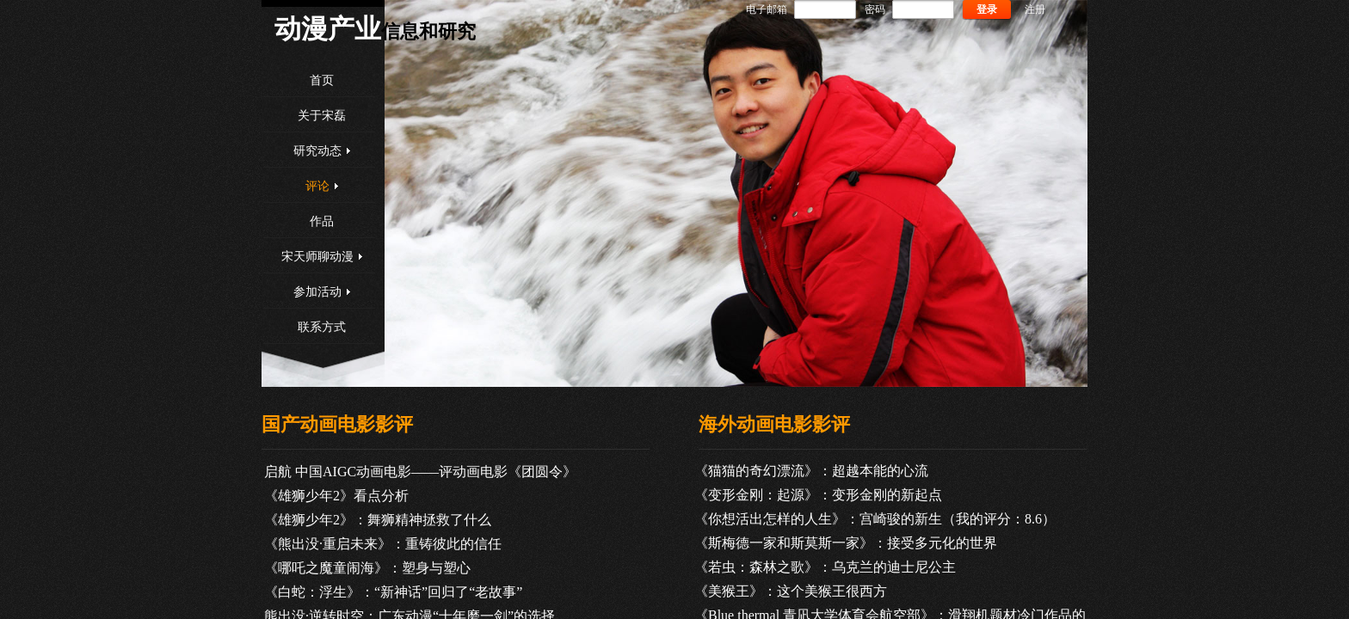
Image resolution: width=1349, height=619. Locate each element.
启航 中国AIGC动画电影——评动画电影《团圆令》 (420, 471)
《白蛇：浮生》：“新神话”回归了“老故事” (393, 592)
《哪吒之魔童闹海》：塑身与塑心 (367, 568)
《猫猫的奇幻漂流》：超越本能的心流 (811, 470)
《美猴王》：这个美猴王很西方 (790, 591)
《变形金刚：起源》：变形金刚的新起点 (818, 494)
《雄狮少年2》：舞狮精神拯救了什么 (377, 519)
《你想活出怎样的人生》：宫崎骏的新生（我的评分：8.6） (875, 519)
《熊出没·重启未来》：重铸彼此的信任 (383, 543)
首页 (322, 80)
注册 (1035, 9)
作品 (322, 221)
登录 (986, 9)
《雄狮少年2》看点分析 (336, 495)
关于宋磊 (322, 115)
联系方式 (322, 327)
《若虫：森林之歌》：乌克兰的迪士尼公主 (825, 567)
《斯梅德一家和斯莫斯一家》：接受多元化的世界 (845, 543)
